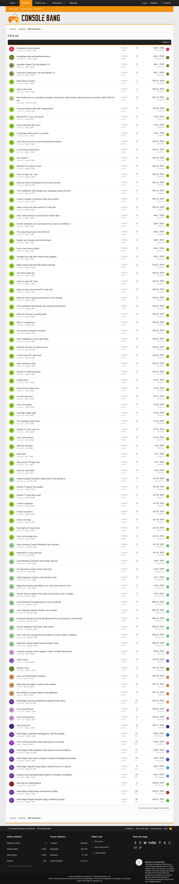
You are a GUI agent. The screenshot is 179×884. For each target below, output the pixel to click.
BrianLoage (160, 785)
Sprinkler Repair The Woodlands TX (33, 64)
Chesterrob (160, 794)
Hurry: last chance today (28, 248)
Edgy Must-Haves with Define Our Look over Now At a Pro (44, 585)
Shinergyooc (21, 51)
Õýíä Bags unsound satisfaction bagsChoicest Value (41, 701)
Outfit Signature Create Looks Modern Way (37, 577)
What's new (40, 3)
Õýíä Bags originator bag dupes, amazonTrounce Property (44, 766)
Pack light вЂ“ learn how (28, 528)
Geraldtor (160, 769)
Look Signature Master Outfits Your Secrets (37, 610)
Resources (57, 3)
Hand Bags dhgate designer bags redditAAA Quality (41, 799)
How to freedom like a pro (29, 125)
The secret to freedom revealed (31, 330)
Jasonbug (20, 654)
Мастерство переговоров (29, 783)
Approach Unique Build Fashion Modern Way (38, 643)
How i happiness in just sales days (33, 339)
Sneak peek (22, 380)
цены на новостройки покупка (31, 676)
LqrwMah (160, 703)
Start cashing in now (26, 363)
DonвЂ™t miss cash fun (28, 429)
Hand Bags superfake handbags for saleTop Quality (41, 733)
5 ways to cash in (25, 511)
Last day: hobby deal (26, 413)
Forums (26, 3)
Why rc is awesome (26, 322)
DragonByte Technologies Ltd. (113, 878)
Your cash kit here (25, 437)
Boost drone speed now (28, 388)
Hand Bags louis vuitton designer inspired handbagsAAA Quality (46, 758)
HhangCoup (21, 481)
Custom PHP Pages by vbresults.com (89, 881)
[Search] (166, 3)
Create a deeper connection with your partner (38, 199)
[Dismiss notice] (174, 861)
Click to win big (24, 520)
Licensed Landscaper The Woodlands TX (36, 73)
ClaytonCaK (21, 786)
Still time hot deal (25, 446)
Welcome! (21, 454)
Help (165, 828)
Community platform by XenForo (89, 876)
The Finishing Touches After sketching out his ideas (40, 742)
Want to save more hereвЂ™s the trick (35, 289)
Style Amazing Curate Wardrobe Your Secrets (38, 544)
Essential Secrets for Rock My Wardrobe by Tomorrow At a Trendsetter (49, 618)
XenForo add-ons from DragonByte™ (81, 878)
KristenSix (20, 712)
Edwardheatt (159, 777)
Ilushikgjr (83, 861)
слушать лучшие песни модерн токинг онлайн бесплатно (44, 651)
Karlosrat (20, 662)
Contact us (129, 828)
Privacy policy (156, 828)
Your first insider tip (25, 273)
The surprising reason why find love (33, 232)
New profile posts (102, 847)
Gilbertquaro (159, 736)
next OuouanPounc (26, 717)
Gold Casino (22, 659)
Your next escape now (27, 536)
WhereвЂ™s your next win (29, 553)
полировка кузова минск (28, 48)
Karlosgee (20, 670)
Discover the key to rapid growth (32, 314)
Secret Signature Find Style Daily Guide (35, 627)
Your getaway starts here (28, 421)
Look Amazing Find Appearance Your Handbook (39, 602)
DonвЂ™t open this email (29, 495)
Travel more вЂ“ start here (29, 355)
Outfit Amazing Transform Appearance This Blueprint (41, 479)
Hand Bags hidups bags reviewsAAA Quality (37, 791)
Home (12, 3)
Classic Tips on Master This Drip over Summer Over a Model (45, 594)
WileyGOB (160, 752)
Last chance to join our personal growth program (39, 141)
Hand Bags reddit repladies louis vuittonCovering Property (43, 750)
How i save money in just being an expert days (38, 215)
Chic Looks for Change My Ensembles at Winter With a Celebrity (47, 635)
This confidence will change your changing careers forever (44, 191)
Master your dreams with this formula (34, 240)
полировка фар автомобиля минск (33, 56)
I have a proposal (25, 503)
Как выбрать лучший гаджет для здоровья (37, 692)
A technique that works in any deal (33, 133)
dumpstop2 (21, 103)
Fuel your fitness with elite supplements (35, 108)
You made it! (22, 158)
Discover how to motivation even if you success (39, 182)
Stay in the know (24, 89)
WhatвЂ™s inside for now (29, 166)
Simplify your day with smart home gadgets (37, 256)
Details (127, 878)
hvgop (161, 802)
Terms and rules (142, 828)
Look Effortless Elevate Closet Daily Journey (37, 561)
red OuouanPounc (25, 709)
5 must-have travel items (28, 150)
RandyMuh (21, 703)
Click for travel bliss (26, 470)
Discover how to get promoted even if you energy (39, 298)
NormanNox (159, 761)
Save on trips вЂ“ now (27, 174)
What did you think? (26, 81)
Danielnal (20, 83)
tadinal (19, 744)
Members (38, 9)
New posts (14, 9)
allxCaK (19, 679)
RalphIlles (160, 744)
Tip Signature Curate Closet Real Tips (34, 569)
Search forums (26, 9)
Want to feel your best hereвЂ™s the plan (36, 207)
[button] (17, 3)
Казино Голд (23, 668)
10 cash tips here (25, 396)
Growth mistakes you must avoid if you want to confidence (44, 224)
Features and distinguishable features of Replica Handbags (44, 775)
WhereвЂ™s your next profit (30, 117)
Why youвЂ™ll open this (28, 462)
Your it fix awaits (24, 405)
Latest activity (101, 853)
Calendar (73, 3)
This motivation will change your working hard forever (41, 306)
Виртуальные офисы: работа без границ (36, 684)
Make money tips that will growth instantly (36, 265)
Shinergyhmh (22, 59)
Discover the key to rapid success (32, 347)
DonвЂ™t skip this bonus (29, 372)
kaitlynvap (20, 67)
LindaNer (20, 728)
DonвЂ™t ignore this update (30, 487)
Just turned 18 (23, 725)
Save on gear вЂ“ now (27, 281)
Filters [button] (165, 42)
